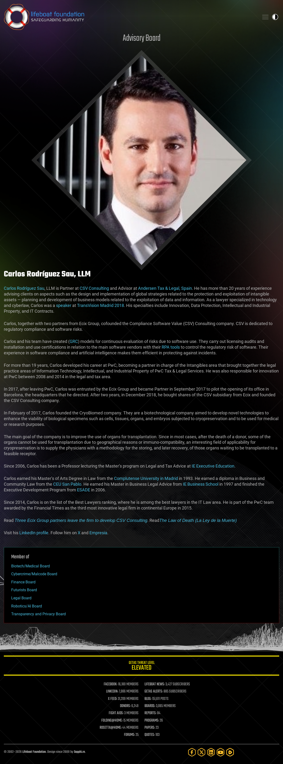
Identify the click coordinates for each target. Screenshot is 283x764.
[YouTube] (220, 752)
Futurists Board (24, 590)
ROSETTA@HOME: (111, 728)
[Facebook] (192, 752)
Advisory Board (141, 38)
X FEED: (112, 699)
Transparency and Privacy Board (38, 614)
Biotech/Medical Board (30, 566)
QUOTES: (149, 735)
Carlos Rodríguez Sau (24, 288)
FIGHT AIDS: (116, 713)
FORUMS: (129, 735)
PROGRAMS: (151, 721)
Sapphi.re (79, 752)
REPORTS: (150, 713)
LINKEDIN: (112, 691)
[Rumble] (230, 752)
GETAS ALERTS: (153, 691)
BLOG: (147, 699)
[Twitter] (201, 752)
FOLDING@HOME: (112, 721)
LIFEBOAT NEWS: (154, 684)
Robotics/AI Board (26, 606)
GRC (74, 341)
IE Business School (200, 484)
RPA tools (171, 347)
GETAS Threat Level (141, 666)
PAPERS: (149, 728)
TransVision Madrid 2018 (100, 305)
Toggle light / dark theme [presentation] (275, 17)
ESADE (83, 489)
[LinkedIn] (211, 752)
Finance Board (23, 582)
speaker (63, 305)
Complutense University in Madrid (146, 478)
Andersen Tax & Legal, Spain (165, 288)
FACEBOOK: (110, 684)
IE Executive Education (213, 466)
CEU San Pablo (67, 484)
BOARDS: (149, 706)
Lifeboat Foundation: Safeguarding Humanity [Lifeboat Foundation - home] (129, 17)
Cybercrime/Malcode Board (34, 574)
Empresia (98, 532)
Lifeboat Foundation (34, 752)
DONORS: (125, 706)
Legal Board (21, 598)
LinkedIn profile (33, 532)
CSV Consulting (94, 288)
